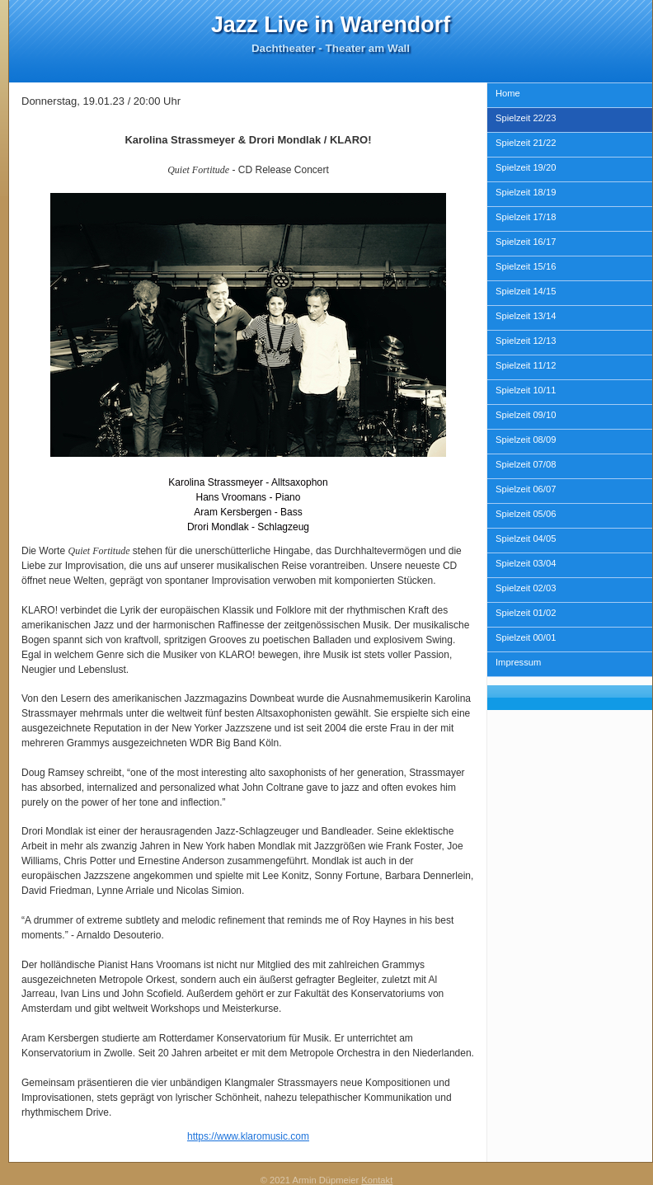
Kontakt (376, 1180)
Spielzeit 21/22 (526, 143)
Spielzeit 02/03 (526, 588)
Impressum (518, 662)
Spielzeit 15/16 (526, 266)
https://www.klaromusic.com (248, 1136)
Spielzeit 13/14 (526, 316)
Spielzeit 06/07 (526, 489)
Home (508, 93)
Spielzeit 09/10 (526, 415)
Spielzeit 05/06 (526, 514)
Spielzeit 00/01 (526, 637)
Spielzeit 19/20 (526, 167)
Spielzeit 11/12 (526, 365)
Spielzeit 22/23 (526, 118)
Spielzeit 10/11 (526, 390)
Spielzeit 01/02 (526, 613)
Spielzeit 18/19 (526, 192)
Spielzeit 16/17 (526, 242)
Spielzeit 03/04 (526, 563)
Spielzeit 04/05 (526, 538)
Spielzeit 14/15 (526, 291)
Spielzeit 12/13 (526, 341)
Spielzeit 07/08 (526, 464)
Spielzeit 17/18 (526, 217)
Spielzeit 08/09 (526, 439)
